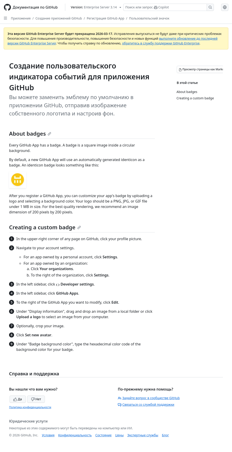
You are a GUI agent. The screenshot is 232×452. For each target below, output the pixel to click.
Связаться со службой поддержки (146, 404)
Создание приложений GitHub (58, 18)
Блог (165, 435)
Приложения (21, 18)
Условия (48, 435)
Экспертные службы (142, 435)
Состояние (103, 435)
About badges (30, 133)
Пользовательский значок (149, 18)
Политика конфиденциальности (30, 407)
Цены (119, 435)
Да (17, 399)
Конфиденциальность (75, 435)
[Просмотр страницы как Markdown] (204, 69)
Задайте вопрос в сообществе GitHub (149, 398)
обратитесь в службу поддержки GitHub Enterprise (161, 43)
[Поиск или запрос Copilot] (168, 7)
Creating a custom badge (45, 227)
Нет (36, 399)
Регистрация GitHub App (105, 18)
